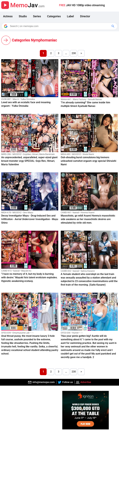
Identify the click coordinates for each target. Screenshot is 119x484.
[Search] (60, 26)
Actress (8, 16)
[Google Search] (113, 26)
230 (74, 53)
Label (70, 16)
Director (85, 16)
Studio (23, 16)
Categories (54, 16)
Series (37, 16)
